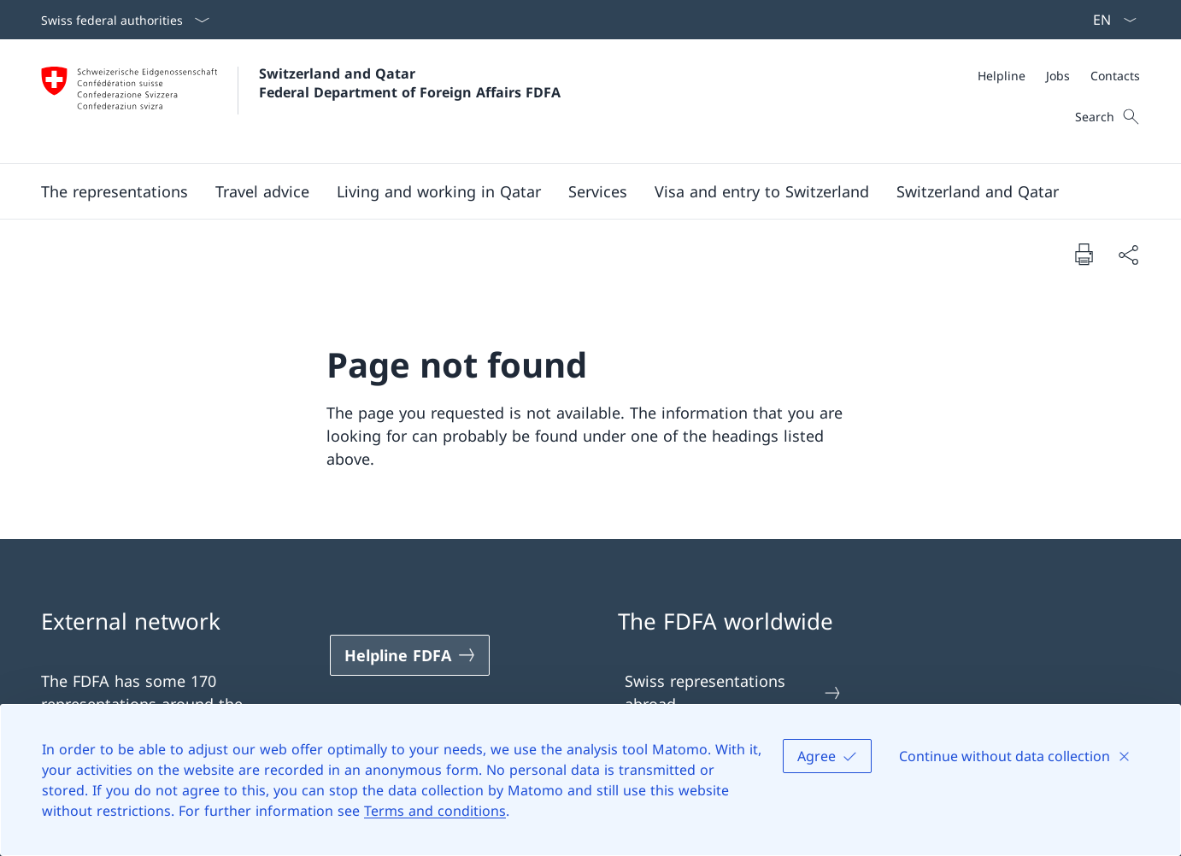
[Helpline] (1001, 76)
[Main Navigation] (576, 191)
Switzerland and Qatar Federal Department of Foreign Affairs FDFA (410, 83)
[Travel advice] (262, 191)
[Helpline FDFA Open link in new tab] (410, 655)
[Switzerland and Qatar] (977, 191)
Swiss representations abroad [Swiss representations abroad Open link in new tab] (734, 692)
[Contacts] (1115, 76)
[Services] (598, 191)
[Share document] (1128, 254)
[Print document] (1083, 253)
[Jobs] (1058, 76)
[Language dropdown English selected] (1109, 19)
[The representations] (114, 191)
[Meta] (1058, 76)
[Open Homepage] (301, 101)
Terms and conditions (435, 810)
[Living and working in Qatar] (439, 191)
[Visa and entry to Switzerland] (762, 191)
